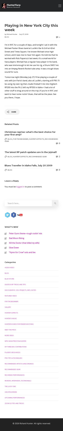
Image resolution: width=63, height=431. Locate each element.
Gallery (8, 307)
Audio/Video (9, 267)
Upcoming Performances (15, 398)
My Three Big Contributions (16, 347)
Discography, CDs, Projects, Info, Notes (20, 290)
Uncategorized (11, 392)
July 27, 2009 (23, 34)
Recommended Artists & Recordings (19, 364)
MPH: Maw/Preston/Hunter (15, 341)
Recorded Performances (15, 375)
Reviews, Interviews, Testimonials (18, 381)
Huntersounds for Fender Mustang (19, 324)
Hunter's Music (11, 318)
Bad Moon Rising (16, 238)
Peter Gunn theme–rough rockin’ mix (25, 233)
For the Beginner (20, 139)
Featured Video (11, 296)
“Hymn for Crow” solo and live (22, 252)
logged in (20, 186)
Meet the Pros (10, 330)
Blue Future (9, 279)
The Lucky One (10, 386)
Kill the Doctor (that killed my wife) (24, 243)
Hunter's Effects (36, 139)
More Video (9, 335)
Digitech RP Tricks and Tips (15, 284)
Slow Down (14, 248)
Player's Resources (12, 352)
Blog (7, 37)
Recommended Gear (38, 157)
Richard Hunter (12, 34)
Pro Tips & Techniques (13, 358)
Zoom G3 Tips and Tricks (14, 403)
